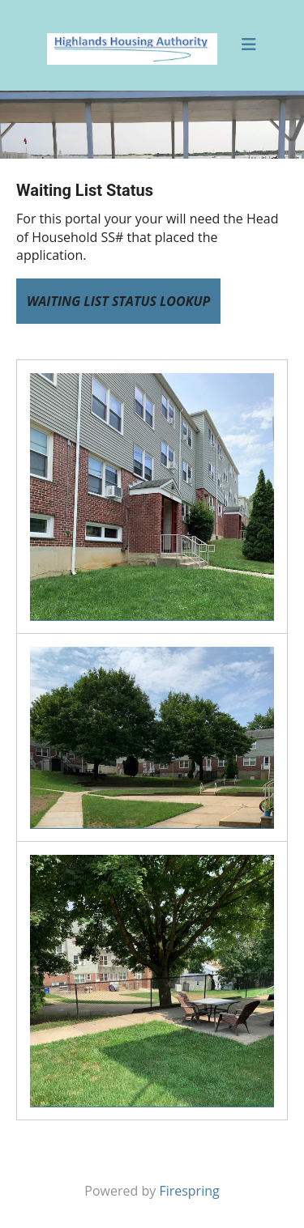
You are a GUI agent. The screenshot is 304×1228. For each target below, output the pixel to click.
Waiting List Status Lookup (118, 301)
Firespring (189, 1191)
